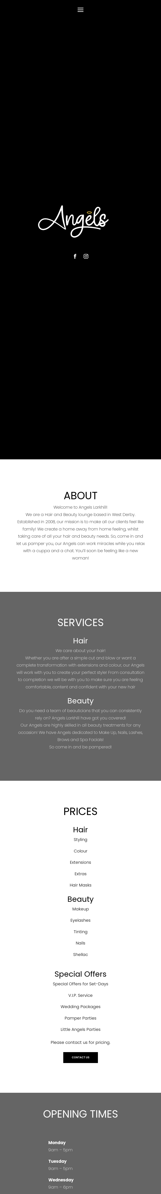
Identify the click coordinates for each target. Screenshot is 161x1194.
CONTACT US (80, 1057)
